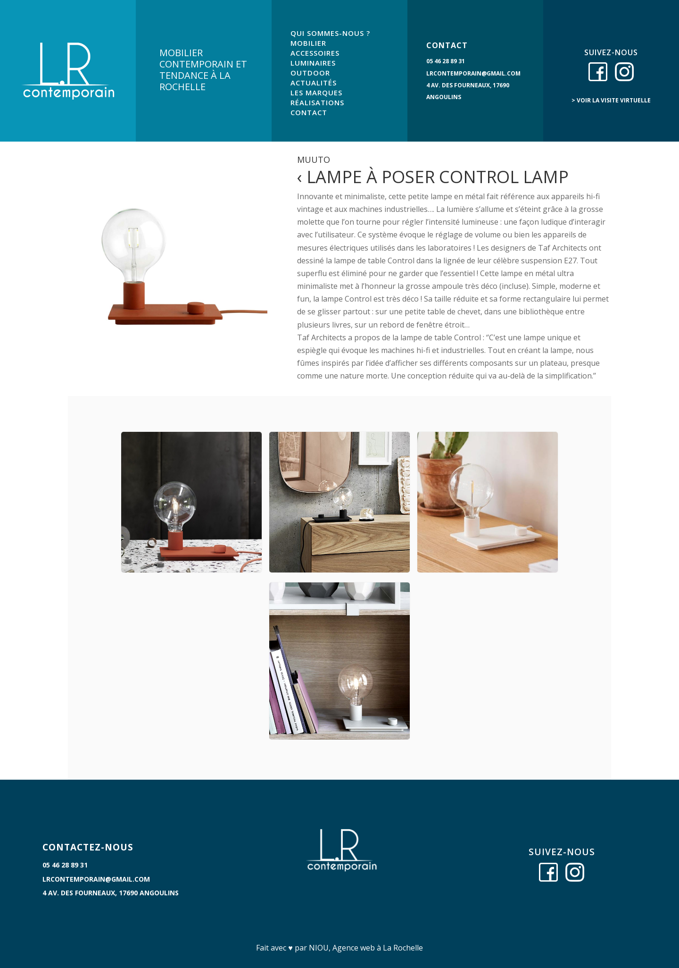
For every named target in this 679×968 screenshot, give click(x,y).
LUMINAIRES (313, 62)
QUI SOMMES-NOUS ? (330, 33)
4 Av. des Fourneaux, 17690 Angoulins (110, 892)
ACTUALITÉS (313, 82)
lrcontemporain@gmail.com (473, 73)
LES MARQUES (316, 92)
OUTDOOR (310, 72)
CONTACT (308, 112)
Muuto (313, 159)
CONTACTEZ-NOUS (87, 847)
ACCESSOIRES (315, 53)
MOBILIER (308, 43)
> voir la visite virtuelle (611, 100)
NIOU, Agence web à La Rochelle (366, 948)
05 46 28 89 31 (445, 61)
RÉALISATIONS (317, 102)
